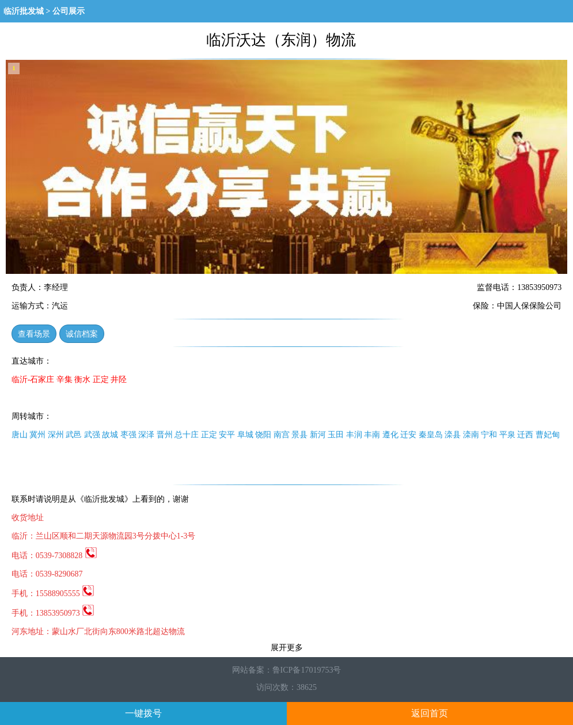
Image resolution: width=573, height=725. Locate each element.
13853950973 (65, 613)
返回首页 (429, 713)
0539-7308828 (66, 555)
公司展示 (68, 11)
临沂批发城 (23, 11)
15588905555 (65, 593)
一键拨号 (143, 713)
